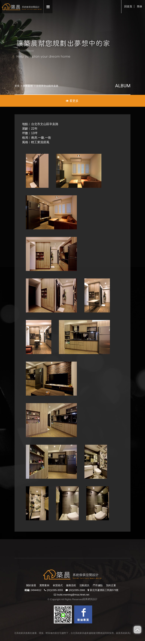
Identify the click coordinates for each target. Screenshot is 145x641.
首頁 (17, 85)
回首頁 (128, 6)
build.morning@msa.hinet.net (73, 594)
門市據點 (98, 585)
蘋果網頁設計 (90, 599)
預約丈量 (111, 585)
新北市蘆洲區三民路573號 (104, 590)
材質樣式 (58, 585)
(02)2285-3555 (55, 590)
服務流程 (71, 585)
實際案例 (28, 85)
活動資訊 (84, 585)
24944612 (35, 590)
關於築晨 (31, 585)
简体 (139, 6)
